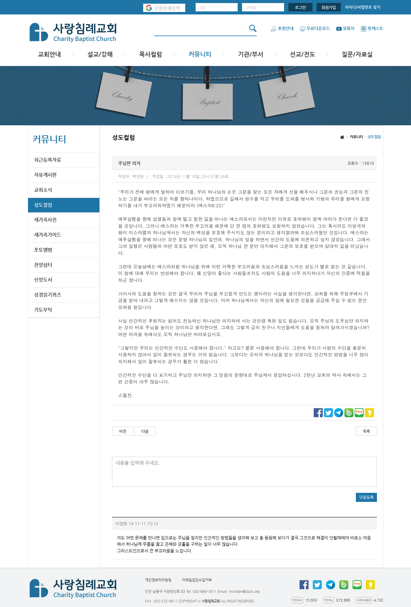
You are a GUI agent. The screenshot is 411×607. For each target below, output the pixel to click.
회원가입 (329, 7)
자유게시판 (45, 175)
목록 (366, 431)
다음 (145, 431)
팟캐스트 (372, 28)
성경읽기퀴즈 (47, 295)
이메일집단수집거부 (197, 580)
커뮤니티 (200, 54)
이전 (122, 431)
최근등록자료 (47, 160)
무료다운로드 (315, 28)
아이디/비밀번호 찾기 (362, 7)
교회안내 (49, 54)
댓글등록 (366, 497)
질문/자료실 (357, 54)
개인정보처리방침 (158, 580)
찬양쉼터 (43, 265)
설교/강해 (100, 54)
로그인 (300, 7)
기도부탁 (43, 310)
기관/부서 (250, 54)
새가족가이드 (47, 235)
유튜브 (345, 28)
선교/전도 (302, 54)
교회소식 (43, 190)
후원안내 (282, 28)
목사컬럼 (150, 54)
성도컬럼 (43, 205)
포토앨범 (43, 250)
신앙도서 (43, 280)
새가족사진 (45, 220)
